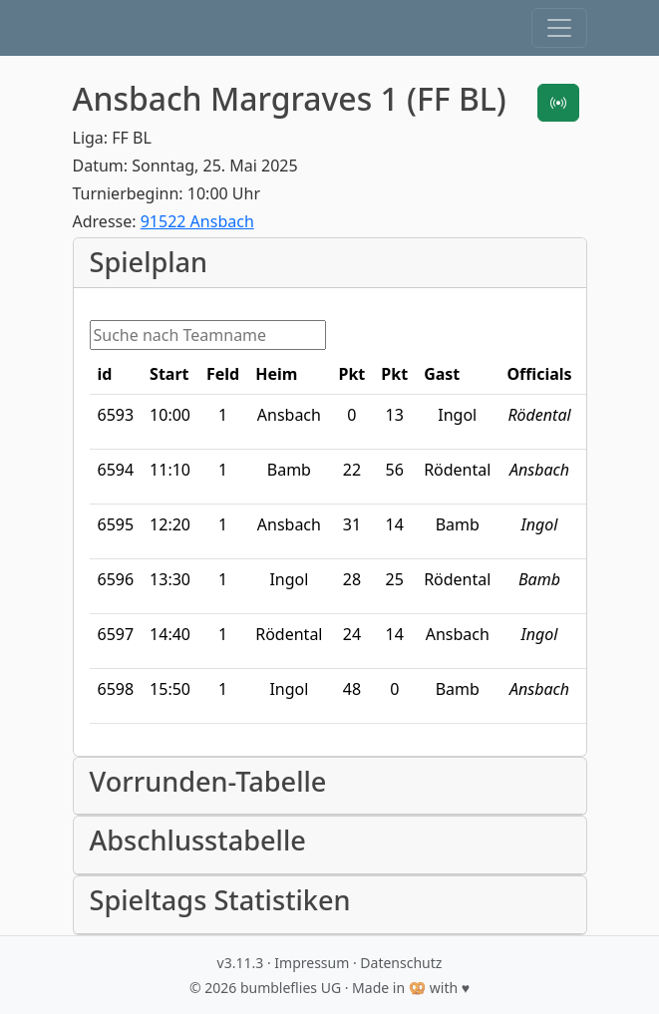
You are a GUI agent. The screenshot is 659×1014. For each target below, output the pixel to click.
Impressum (311, 962)
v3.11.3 (240, 962)
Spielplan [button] (149, 262)
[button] (559, 28)
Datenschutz (401, 962)
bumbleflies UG (290, 987)
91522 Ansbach (197, 221)
